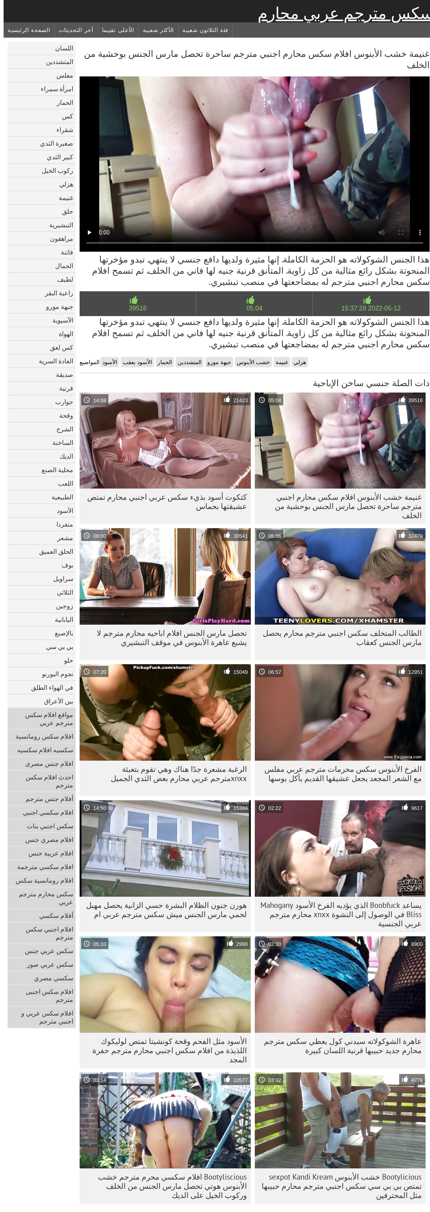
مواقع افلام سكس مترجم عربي (46, 719)
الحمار (61, 102)
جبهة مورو (56, 306)
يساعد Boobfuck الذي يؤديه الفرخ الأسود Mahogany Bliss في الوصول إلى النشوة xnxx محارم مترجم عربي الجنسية (337, 914)
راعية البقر (55, 293)
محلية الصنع (54, 470)
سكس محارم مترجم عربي (42, 898)
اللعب (62, 483)
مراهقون (58, 238)
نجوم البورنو (54, 674)
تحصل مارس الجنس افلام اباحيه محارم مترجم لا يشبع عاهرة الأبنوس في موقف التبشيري (168, 637)
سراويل (60, 579)
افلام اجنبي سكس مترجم (46, 933)
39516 (134, 308)
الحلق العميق (53, 551)
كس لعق (58, 347)
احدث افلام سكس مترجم (46, 781)
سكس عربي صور (46, 964)
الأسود (61, 511)
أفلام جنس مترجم (46, 799)
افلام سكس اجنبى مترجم (46, 996)
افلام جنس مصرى (46, 763)
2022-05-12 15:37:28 (367, 308)
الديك (63, 456)
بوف (64, 565)
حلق (64, 211)
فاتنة (63, 252)
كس (64, 116)
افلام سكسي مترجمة (42, 867)
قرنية (63, 388)
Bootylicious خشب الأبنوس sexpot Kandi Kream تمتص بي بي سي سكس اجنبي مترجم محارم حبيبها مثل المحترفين (338, 1186)
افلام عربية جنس (47, 853)
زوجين (61, 606)
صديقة (61, 375)
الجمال (61, 266)
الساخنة (59, 443)
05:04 (251, 308)
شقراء (61, 130)
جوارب (61, 402)
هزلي (63, 184)
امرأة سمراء (53, 89)
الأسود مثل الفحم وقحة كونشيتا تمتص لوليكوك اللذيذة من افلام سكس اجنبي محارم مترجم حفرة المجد (166, 1050)
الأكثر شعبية (154, 30)
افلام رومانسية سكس (41, 880)
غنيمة (62, 198)
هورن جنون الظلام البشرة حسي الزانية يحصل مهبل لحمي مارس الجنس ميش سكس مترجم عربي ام (162, 909)
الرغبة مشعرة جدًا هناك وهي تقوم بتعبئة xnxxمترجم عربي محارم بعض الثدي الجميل (175, 773)
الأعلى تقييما (114, 30)
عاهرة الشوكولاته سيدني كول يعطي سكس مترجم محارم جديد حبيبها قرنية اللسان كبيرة (339, 1045)
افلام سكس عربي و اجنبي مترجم (44, 1017)
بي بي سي (56, 647)
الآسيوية (59, 320)
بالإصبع (60, 633)
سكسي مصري (50, 978)
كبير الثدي (56, 157)
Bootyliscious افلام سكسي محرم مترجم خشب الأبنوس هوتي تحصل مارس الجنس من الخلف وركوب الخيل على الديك (168, 1186)
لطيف (62, 279)
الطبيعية (59, 497)
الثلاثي (61, 592)
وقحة (63, 415)
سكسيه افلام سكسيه (42, 750)
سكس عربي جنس (45, 951)
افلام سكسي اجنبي (44, 812)
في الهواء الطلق (49, 687)
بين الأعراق (55, 701)
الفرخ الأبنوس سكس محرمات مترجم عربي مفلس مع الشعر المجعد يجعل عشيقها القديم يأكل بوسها (339, 773)
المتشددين (56, 62)
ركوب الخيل (54, 170)
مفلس (61, 75)
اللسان (61, 48)
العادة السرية (52, 361)
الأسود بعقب (133, 362)
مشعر (62, 538)
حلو (65, 660)
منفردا (61, 524)
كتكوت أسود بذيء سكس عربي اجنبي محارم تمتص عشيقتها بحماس (163, 501)
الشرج (61, 429)
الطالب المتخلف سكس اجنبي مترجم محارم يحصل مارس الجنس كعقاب (338, 637)
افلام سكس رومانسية (41, 736)
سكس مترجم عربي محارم (342, 13)
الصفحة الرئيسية (25, 30)
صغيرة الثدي (53, 143)
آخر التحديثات (72, 30)
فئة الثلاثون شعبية (202, 30)
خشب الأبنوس (249, 362)
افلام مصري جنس (46, 839)
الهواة (62, 334)
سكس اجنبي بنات (46, 826)
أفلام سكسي (53, 916)
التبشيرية (58, 225)
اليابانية (60, 619)
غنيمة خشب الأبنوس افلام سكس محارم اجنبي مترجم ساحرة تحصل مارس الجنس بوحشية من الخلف (344, 506)
